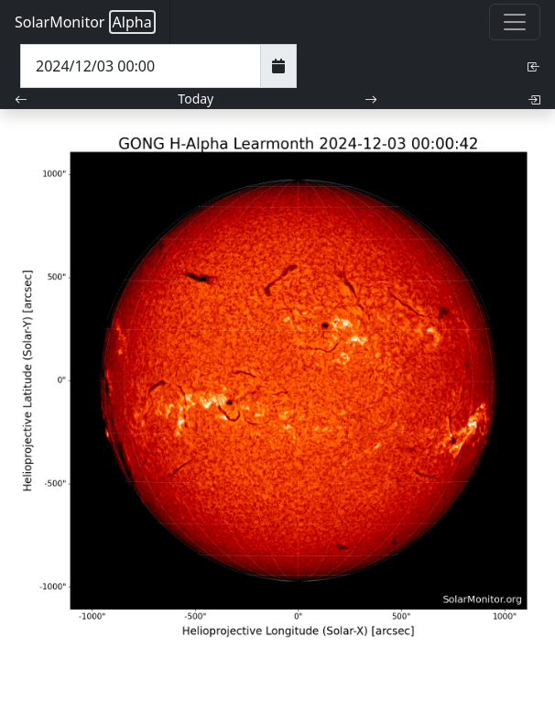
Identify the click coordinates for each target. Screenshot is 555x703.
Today (195, 98)
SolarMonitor (85, 22)
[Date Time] (140, 66)
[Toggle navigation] (514, 22)
